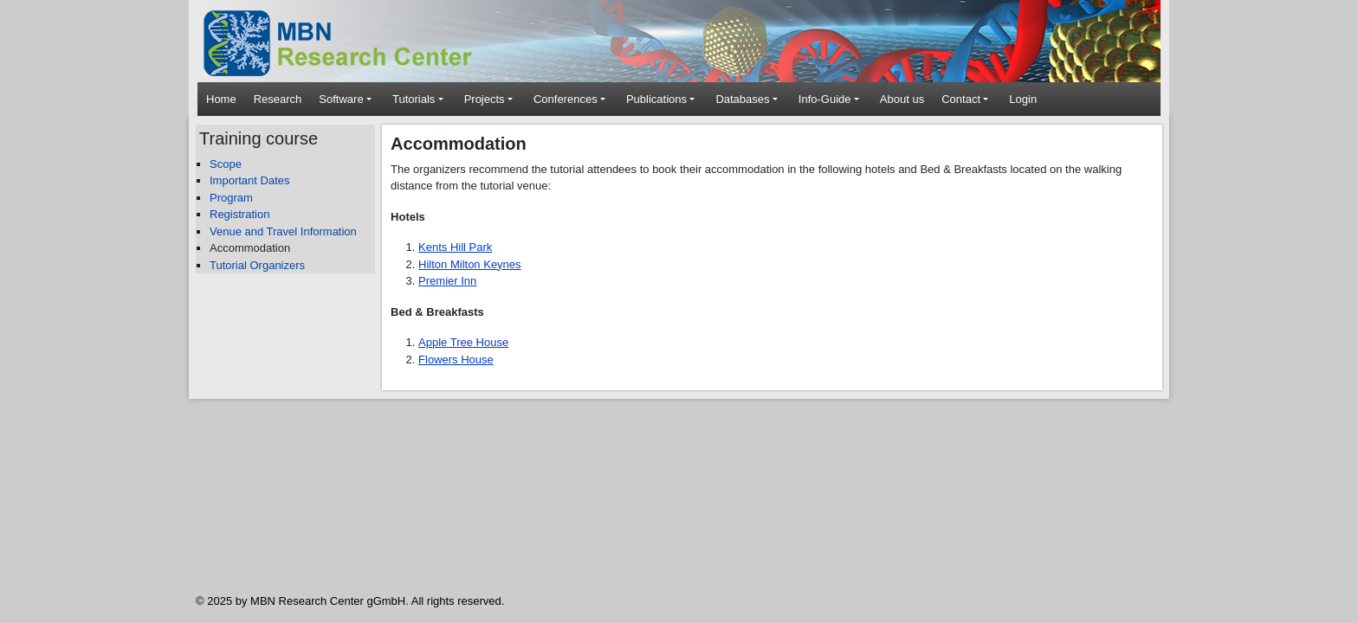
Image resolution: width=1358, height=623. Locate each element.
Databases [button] (742, 99)
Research (278, 99)
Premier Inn (447, 280)
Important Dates (250, 180)
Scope (226, 163)
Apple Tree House (463, 342)
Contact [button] (960, 99)
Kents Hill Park (455, 247)
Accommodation (250, 247)
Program (231, 197)
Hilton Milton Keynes (469, 264)
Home (221, 99)
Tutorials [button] (413, 99)
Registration (239, 214)
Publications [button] (656, 99)
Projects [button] (484, 99)
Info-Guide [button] (825, 99)
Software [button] (341, 99)
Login (1023, 99)
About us (902, 99)
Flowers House (456, 359)
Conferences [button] (566, 99)
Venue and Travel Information (283, 231)
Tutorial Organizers (257, 265)
